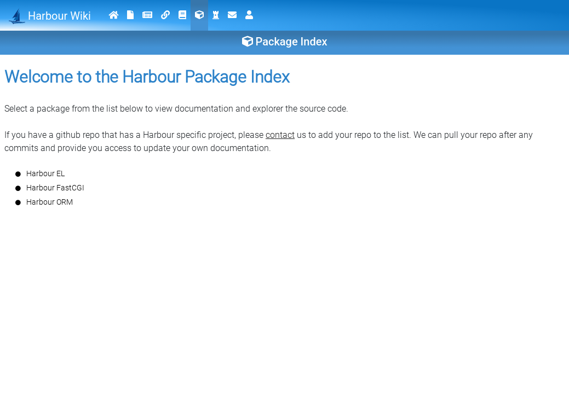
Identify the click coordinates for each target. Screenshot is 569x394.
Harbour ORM (49, 202)
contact (280, 135)
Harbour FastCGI (55, 187)
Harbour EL (45, 173)
